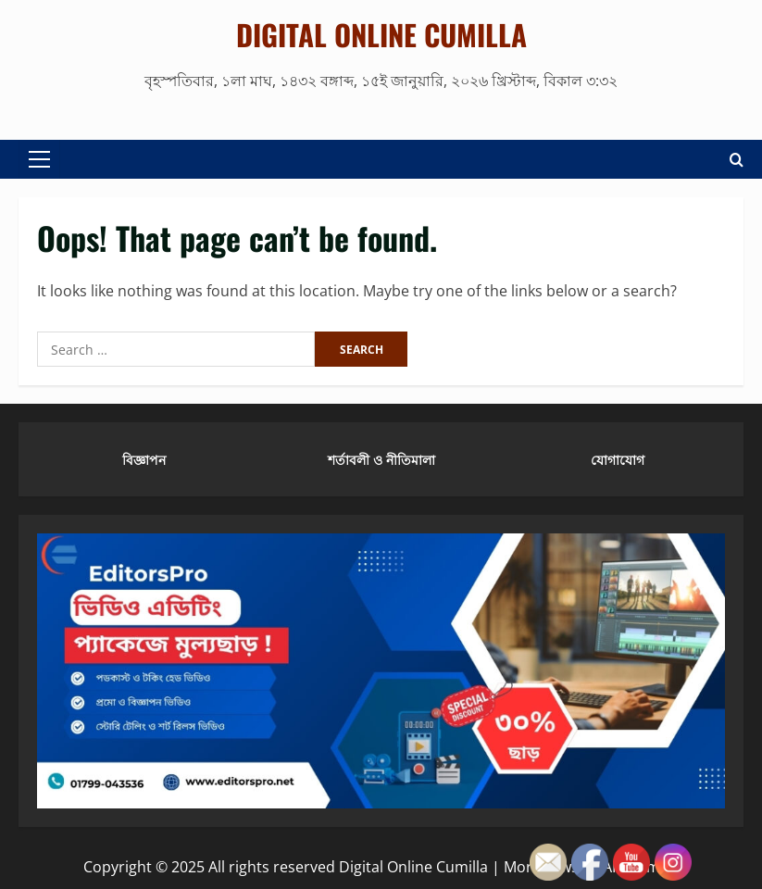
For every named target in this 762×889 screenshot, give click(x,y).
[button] (39, 159)
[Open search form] (736, 160)
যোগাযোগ (617, 459)
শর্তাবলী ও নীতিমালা (381, 459)
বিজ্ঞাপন (144, 459)
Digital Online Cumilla (381, 34)
